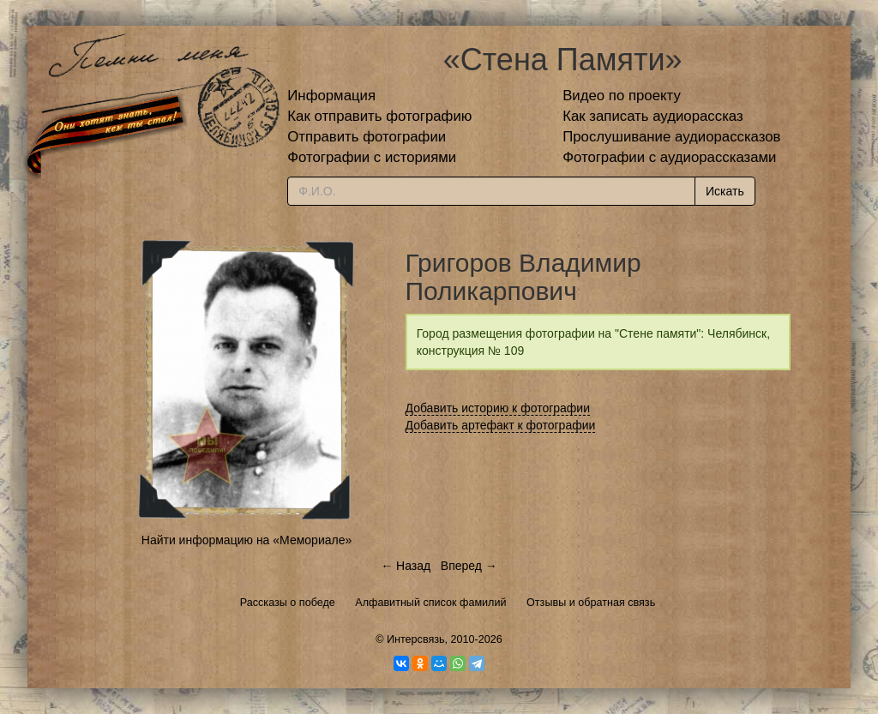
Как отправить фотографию (379, 116)
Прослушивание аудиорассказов (671, 137)
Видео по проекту (621, 95)
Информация (331, 95)
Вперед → (469, 566)
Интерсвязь (416, 639)
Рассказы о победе (287, 603)
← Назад (405, 566)
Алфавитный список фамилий (430, 603)
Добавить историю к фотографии (498, 408)
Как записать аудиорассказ (652, 116)
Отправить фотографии (366, 137)
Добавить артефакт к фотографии (501, 425)
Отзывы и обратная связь (590, 603)
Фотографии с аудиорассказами (669, 157)
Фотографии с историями (371, 157)
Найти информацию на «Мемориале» (246, 540)
